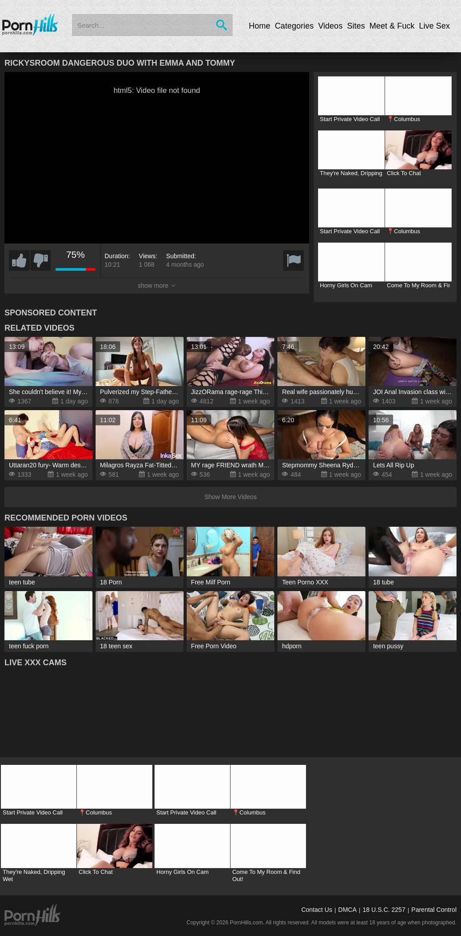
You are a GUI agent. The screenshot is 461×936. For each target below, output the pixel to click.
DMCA (347, 909)
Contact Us (316, 909)
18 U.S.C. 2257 (384, 909)
